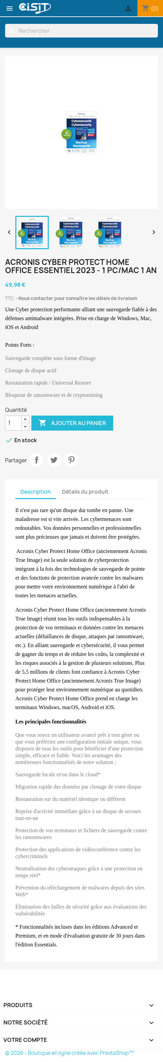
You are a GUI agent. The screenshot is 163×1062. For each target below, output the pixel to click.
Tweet (54, 460)
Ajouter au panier (72, 423)
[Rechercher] (81, 31)
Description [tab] (35, 491)
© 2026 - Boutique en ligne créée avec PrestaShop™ (69, 1053)
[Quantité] (13, 423)
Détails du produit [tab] (85, 491)
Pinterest (71, 460)
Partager (36, 460)
